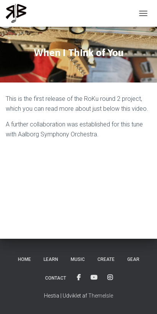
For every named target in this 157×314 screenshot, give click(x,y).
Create (106, 259)
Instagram (111, 277)
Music (78, 259)
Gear (133, 259)
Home (24, 259)
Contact (55, 278)
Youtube (94, 277)
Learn (51, 259)
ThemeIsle (100, 296)
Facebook (79, 277)
